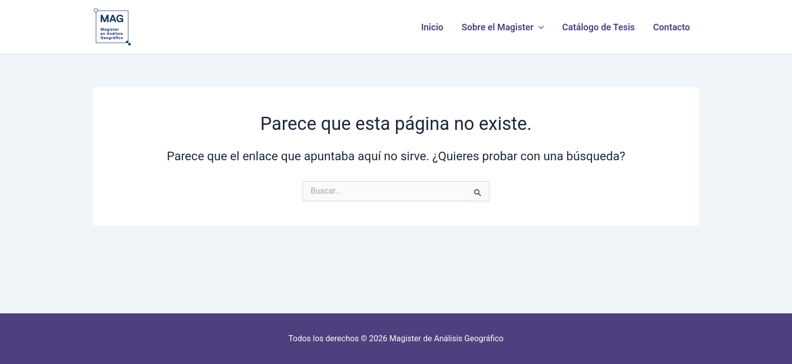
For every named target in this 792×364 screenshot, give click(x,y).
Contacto (671, 27)
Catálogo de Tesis (598, 27)
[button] (538, 27)
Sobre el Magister (503, 27)
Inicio (432, 27)
